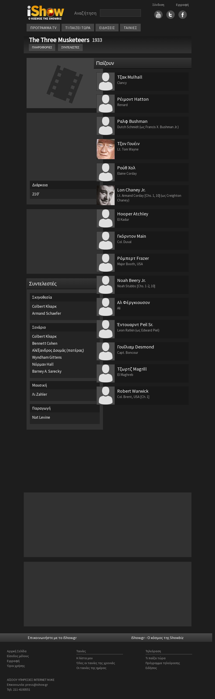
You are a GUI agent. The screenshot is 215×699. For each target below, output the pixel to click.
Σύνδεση (158, 5)
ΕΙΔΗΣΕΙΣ (107, 27)
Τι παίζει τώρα (156, 658)
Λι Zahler (39, 394)
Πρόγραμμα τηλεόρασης (163, 663)
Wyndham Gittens (47, 357)
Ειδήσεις (151, 668)
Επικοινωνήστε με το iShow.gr (52, 637)
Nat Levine (41, 417)
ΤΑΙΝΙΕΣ (130, 27)
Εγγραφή (182, 5)
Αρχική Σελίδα (17, 651)
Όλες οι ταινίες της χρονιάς (95, 663)
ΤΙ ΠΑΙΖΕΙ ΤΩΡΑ (77, 27)
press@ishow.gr (36, 684)
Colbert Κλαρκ (44, 306)
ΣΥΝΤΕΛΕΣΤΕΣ (70, 47)
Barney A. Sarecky (46, 371)
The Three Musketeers (60, 40)
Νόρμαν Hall (43, 364)
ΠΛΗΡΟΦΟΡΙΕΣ (42, 47)
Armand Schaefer (46, 313)
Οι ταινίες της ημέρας (91, 668)
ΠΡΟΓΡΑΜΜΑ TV (43, 27)
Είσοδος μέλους (18, 656)
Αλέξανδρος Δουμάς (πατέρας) (58, 350)
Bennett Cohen (44, 343)
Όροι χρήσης (16, 666)
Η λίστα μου (84, 658)
